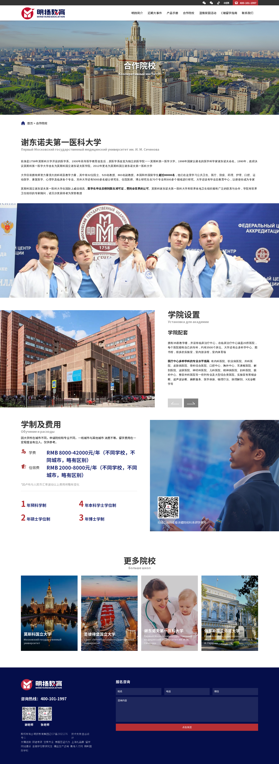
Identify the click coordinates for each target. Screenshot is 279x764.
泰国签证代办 (62, 742)
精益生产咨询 (61, 746)
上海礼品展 (77, 742)
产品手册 (172, 13)
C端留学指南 (229, 13)
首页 (30, 123)
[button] (191, 403)
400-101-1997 (248, 3)
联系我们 (247, 13)
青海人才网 (76, 746)
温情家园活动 (207, 13)
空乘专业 (49, 742)
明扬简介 (137, 13)
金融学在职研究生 (42, 746)
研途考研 (37, 742)
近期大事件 (155, 13)
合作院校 (188, 13)
